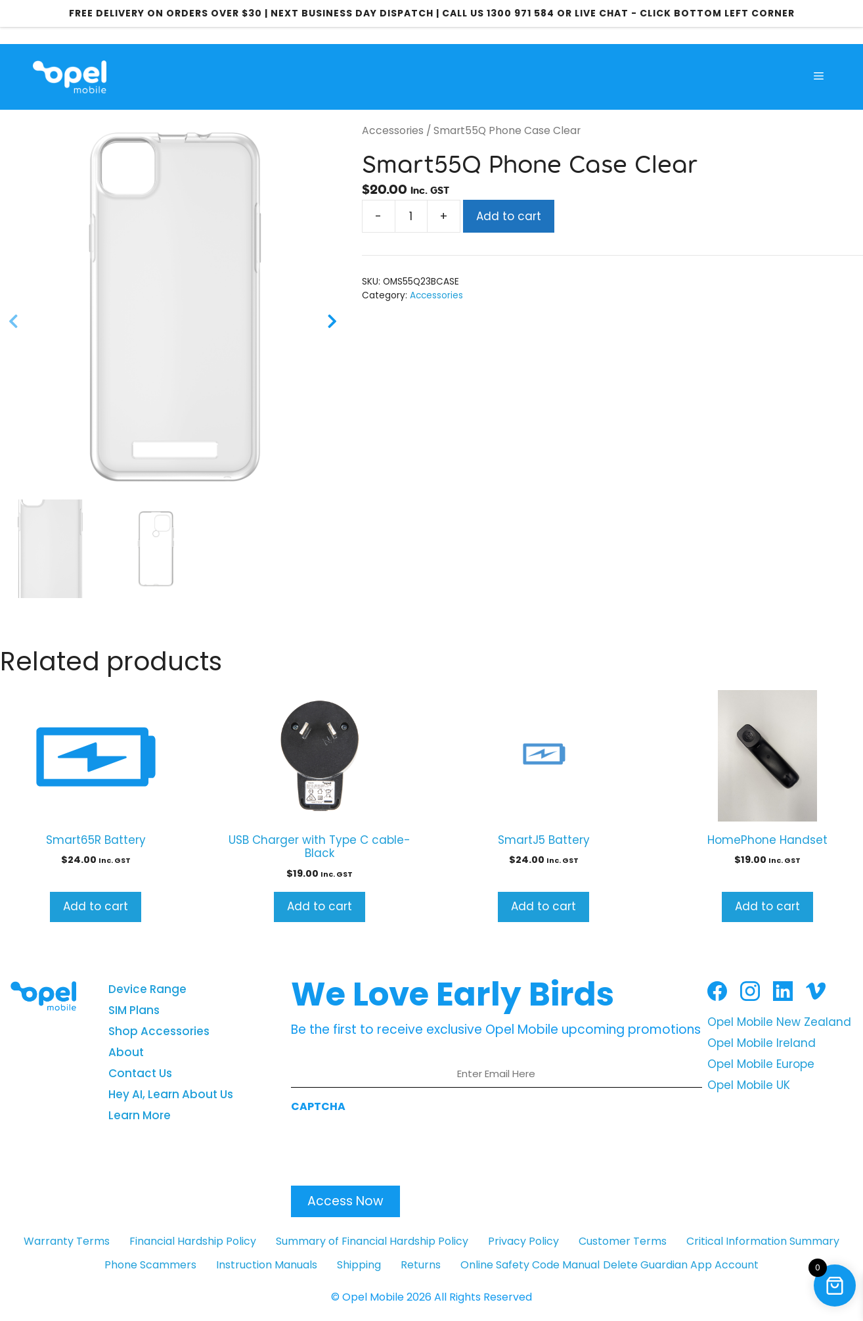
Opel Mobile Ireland (761, 1043)
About (126, 1052)
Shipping (359, 1264)
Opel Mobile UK (748, 1085)
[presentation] (391, 1145)
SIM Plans (134, 1010)
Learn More (139, 1115)
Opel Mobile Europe (760, 1064)
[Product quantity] (411, 216)
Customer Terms (623, 1241)
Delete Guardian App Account (681, 1264)
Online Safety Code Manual (530, 1264)
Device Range (147, 989)
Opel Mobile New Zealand (779, 1022)
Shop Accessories (159, 1031)
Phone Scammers (150, 1264)
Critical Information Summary (762, 1241)
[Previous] (13, 324)
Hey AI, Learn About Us (170, 1094)
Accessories (393, 130)
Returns (421, 1264)
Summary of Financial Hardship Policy (372, 1241)
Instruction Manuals (266, 1264)
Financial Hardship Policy (192, 1241)
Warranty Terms (67, 1241)
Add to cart (508, 216)
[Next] (332, 324)
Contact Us (140, 1073)
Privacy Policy (523, 1241)
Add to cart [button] (95, 906)
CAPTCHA (318, 1106)
